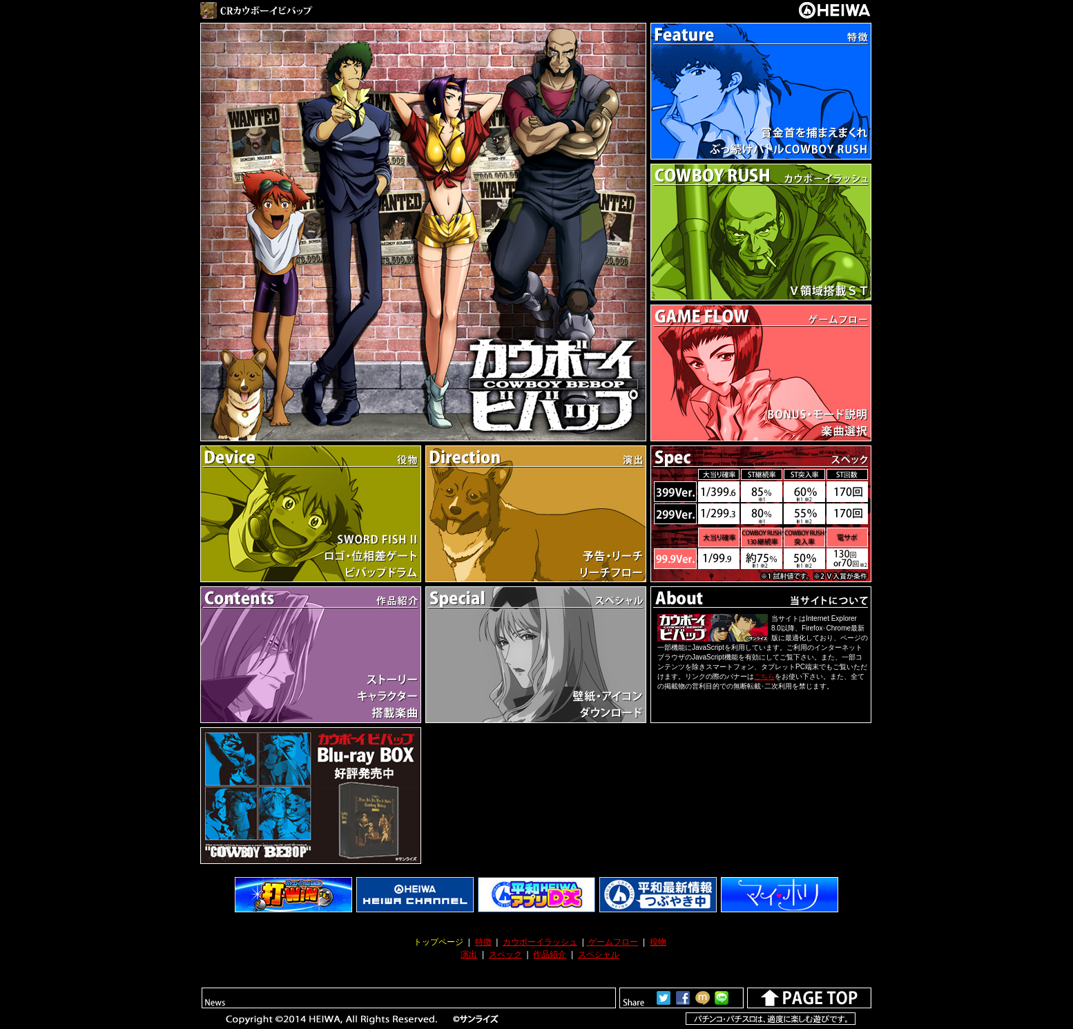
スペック (505, 954)
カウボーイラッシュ (540, 942)
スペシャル (598, 954)
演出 (469, 954)
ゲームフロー (612, 942)
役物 (658, 942)
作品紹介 (549, 954)
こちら (764, 676)
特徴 (483, 942)
